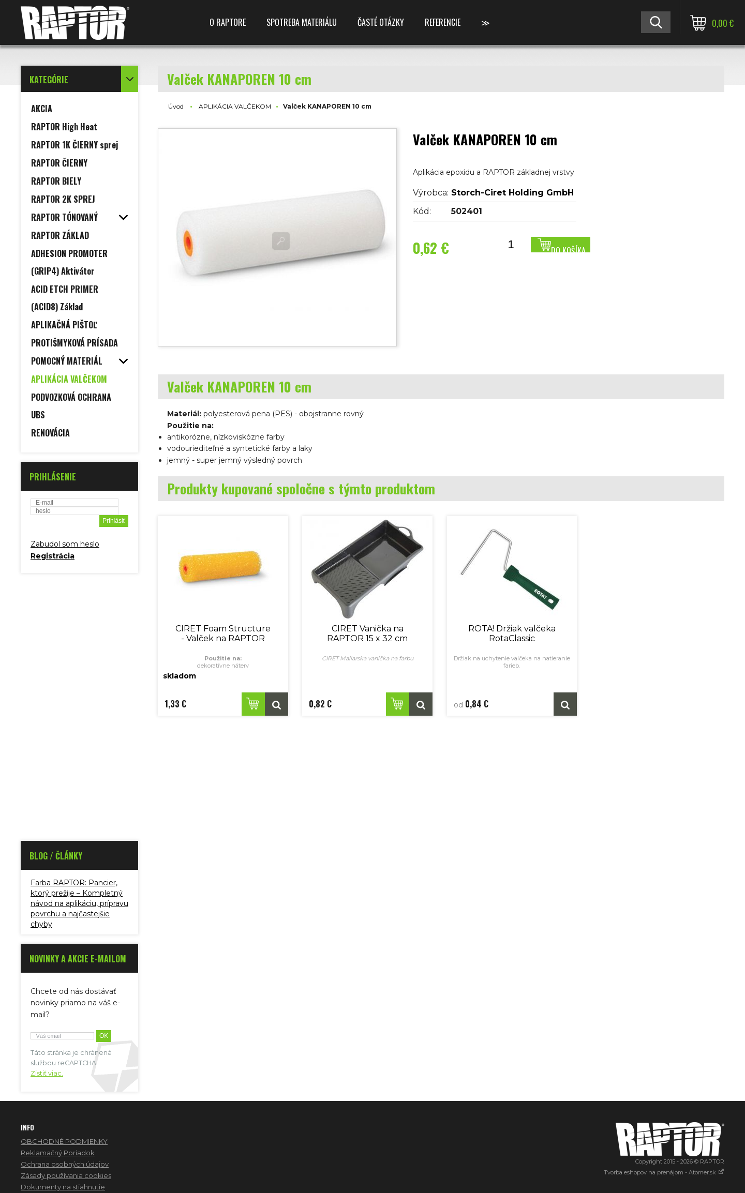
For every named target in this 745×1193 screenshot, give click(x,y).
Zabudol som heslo (65, 544)
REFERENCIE (442, 22)
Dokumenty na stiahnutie (63, 1187)
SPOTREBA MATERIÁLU (301, 22)
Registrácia (52, 556)
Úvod (176, 106)
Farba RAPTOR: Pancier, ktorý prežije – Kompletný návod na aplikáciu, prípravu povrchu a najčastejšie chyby (79, 903)
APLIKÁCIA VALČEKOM (235, 106)
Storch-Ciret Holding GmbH (512, 193)
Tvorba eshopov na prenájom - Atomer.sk (664, 1172)
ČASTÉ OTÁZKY (380, 22)
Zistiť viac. (47, 1073)
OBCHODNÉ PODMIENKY (64, 1141)
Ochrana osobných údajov (65, 1164)
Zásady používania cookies (66, 1175)
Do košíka (568, 248)
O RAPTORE (228, 22)
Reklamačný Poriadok (58, 1153)
